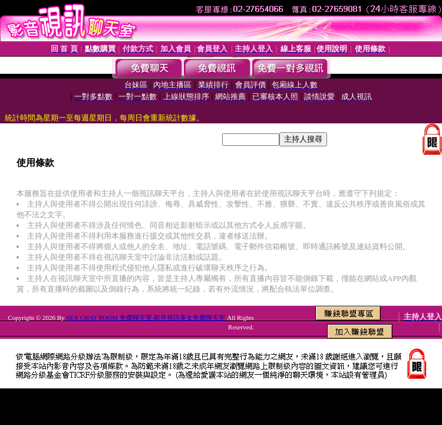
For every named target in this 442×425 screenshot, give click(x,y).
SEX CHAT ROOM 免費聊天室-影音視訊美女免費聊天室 (145, 317)
